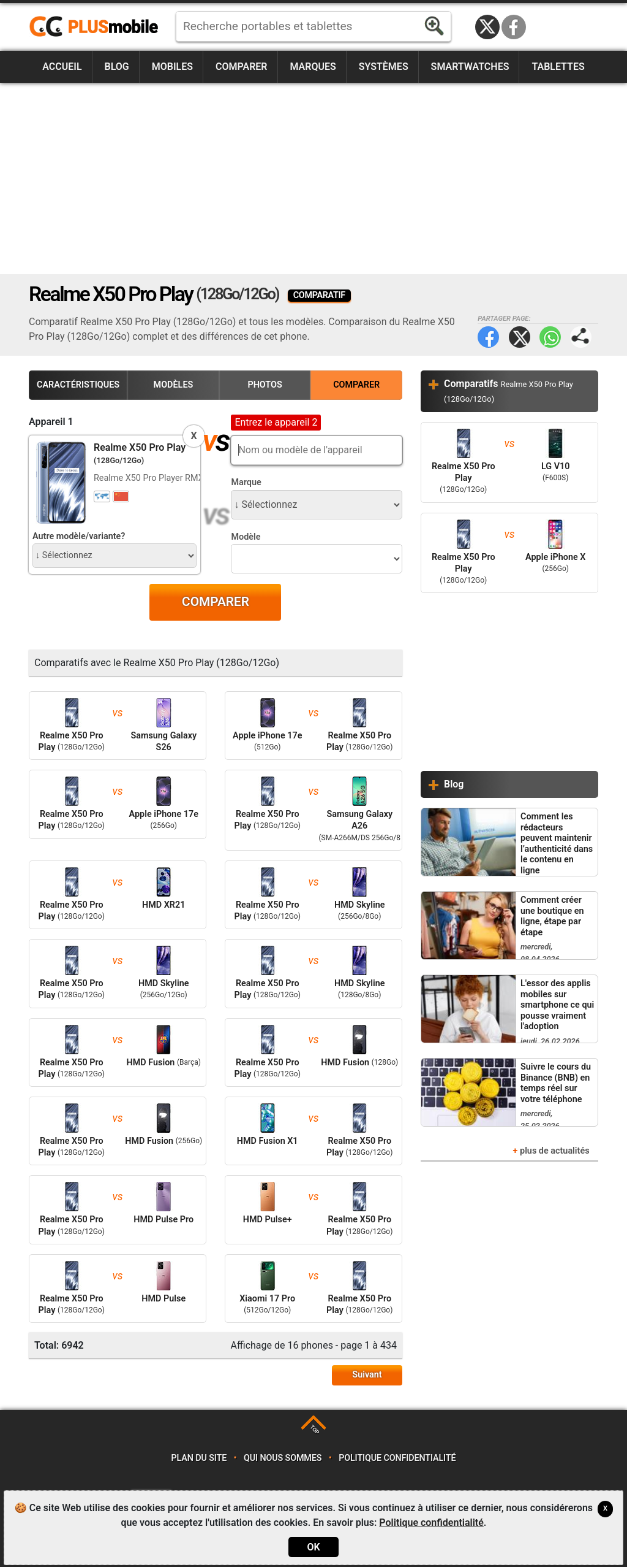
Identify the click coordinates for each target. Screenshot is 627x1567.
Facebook (513, 27)
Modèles (173, 385)
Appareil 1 (51, 421)
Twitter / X (487, 27)
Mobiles (172, 66)
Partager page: (580, 337)
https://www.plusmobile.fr (98, 27)
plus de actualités (555, 1151)
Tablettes (557, 66)
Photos (264, 385)
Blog (117, 66)
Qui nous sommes (282, 1458)
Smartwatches (470, 66)
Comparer (242, 66)
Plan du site (199, 1458)
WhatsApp (550, 337)
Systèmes (383, 66)
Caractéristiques (78, 385)
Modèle (245, 537)
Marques (313, 66)
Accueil (61, 66)
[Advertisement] (313, 178)
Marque (246, 482)
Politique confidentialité (397, 1458)
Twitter (519, 337)
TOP (314, 1430)
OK (313, 1547)
